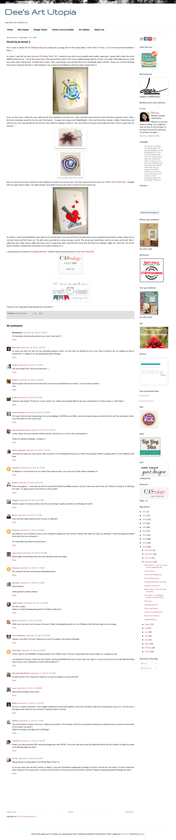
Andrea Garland (18, 450)
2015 (145, 539)
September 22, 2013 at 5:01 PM (32, 741)
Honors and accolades (63, 30)
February (148, 648)
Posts (144, 664)
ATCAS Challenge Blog (34, 48)
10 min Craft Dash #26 (84, 252)
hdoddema (124, 834)
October (148, 558)
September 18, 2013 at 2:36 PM (33, 348)
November (149, 554)
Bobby (14, 703)
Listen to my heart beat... (153, 612)
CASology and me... (151, 605)
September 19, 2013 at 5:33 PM (30, 621)
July (146, 628)
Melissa (15, 721)
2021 (145, 516)
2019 (145, 523)
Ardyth (15, 483)
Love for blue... (149, 571)
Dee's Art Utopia (40, 11)
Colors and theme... (151, 609)
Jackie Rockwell (18, 413)
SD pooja (15, 530)
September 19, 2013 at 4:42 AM (35, 553)
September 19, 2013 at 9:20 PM (33, 651)
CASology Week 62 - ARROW (42, 252)
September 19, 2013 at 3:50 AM (32, 530)
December (149, 550)
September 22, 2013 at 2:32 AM (31, 721)
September (149, 562)
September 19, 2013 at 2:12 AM (30, 515)
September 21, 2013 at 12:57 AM (42, 673)
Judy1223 (16, 741)
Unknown (16, 468)
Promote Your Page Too (146, 401)
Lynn (14, 688)
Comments (146, 668)
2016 (145, 535)
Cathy (14, 398)
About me (99, 30)
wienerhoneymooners (21, 430)
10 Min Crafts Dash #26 (115, 182)
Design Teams (40, 30)
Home (10, 30)
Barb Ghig (16, 651)
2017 (145, 531)
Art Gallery (84, 30)
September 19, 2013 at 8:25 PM (38, 636)
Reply (14, 340)
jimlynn (15, 380)
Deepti (156, 113)
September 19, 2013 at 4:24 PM (36, 603)
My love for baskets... (152, 616)
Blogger (141, 834)
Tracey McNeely (18, 636)
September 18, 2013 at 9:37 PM (32, 500)
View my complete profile (149, 136)
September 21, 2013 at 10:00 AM (29, 688)
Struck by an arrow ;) (152, 586)
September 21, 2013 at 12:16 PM (30, 703)
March (147, 644)
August (148, 624)
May (147, 636)
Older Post (129, 812)
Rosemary (16, 348)
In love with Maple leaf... (153, 575)
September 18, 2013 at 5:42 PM (43, 430)
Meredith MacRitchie (21, 673)
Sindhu (15, 365)
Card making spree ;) (152, 578)
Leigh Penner (17, 603)
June (147, 632)
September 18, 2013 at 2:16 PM (35, 333)
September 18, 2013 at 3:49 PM (31, 380)
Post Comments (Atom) (26, 817)
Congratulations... (150, 620)
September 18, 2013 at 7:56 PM (33, 468)
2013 (145, 547)
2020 (145, 520)
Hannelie (15, 583)
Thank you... (148, 601)
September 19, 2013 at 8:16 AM (32, 583)
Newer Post (11, 812)
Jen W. (14, 759)
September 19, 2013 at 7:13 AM (32, 568)
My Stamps (23, 30)
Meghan (15, 500)
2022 (145, 512)
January (148, 652)
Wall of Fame (99, 48)
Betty (14, 621)
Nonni (14, 515)
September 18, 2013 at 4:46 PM (30, 398)
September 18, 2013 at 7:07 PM (38, 450)
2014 (145, 543)
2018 (145, 527)
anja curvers (17, 553)
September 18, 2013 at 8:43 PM (31, 483)
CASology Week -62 (48, 56)
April (147, 640)
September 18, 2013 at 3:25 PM (31, 365)
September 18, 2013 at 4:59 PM (38, 413)
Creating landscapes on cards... (155, 582)
